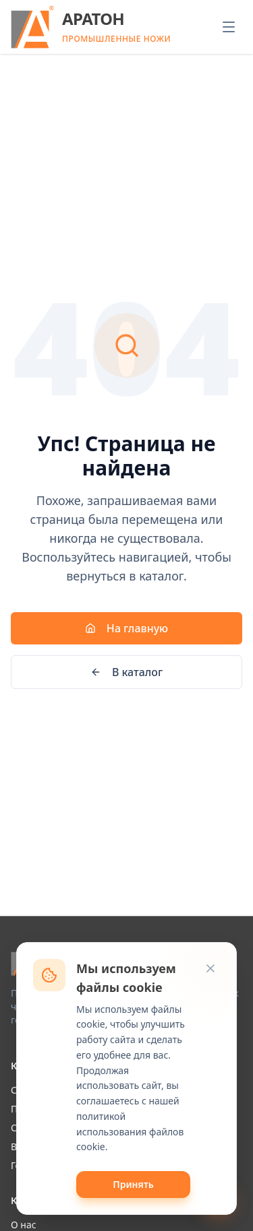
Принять (133, 1184)
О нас (23, 1224)
